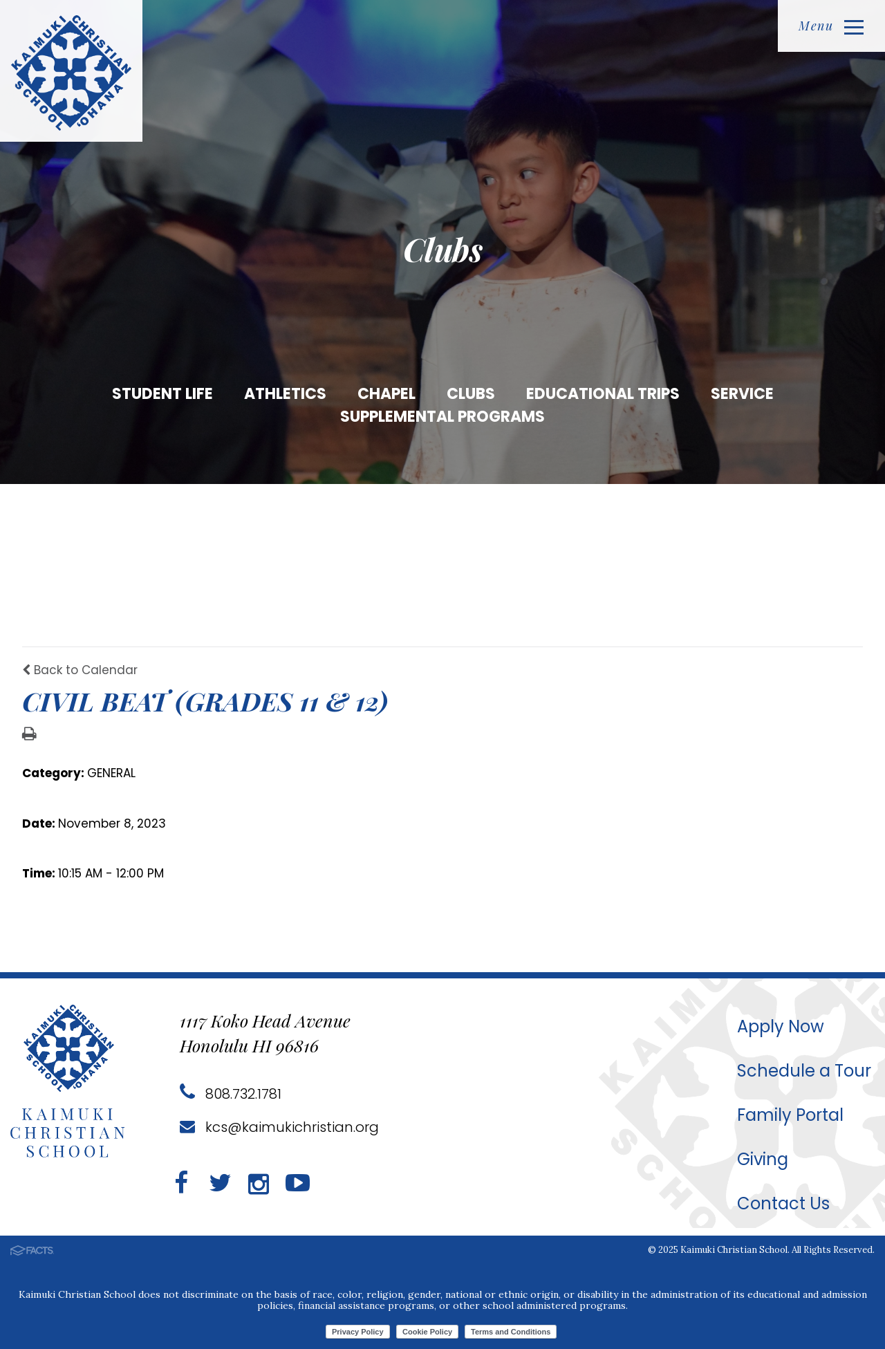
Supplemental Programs (442, 416)
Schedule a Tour (804, 1070)
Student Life (162, 393)
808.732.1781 (230, 1094)
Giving (762, 1159)
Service (742, 393)
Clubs (471, 393)
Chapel (386, 393)
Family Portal (790, 1115)
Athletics (285, 393)
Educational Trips (603, 393)
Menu (831, 25)
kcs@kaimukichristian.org (279, 1127)
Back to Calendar (80, 670)
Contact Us (783, 1203)
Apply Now (780, 1026)
